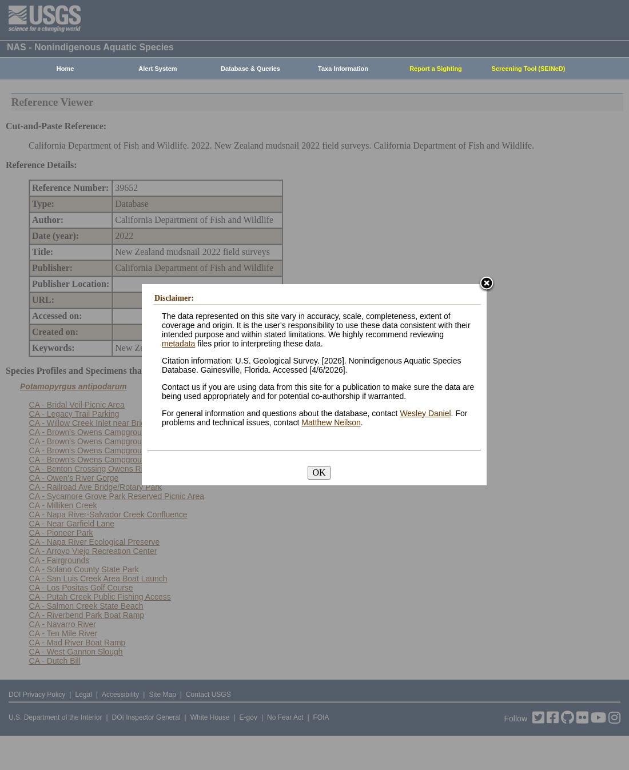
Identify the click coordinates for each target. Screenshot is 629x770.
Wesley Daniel (425, 413)
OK (318, 472)
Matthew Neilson (331, 422)
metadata (178, 343)
